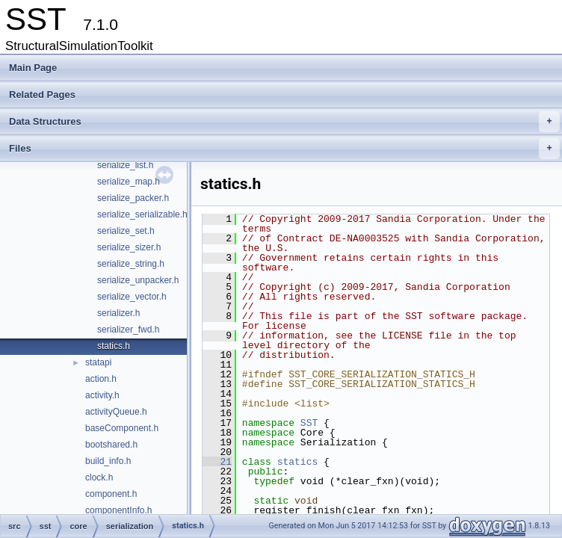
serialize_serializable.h (142, 214)
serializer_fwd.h (128, 329)
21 (217, 462)
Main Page (33, 67)
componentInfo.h (118, 510)
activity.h (102, 395)
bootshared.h (111, 444)
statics (297, 462)
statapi (98, 362)
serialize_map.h (128, 181)
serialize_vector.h (132, 296)
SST (309, 423)
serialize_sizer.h (129, 247)
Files (284, 148)
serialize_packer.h (133, 198)
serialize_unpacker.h (138, 280)
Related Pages (42, 94)
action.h (101, 379)
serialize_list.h (125, 165)
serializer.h (118, 313)
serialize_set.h (126, 231)
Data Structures (284, 121)
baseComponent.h (121, 428)
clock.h (99, 477)
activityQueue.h (116, 411)
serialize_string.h (130, 264)
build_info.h (108, 461)
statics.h (113, 346)
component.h (111, 494)
